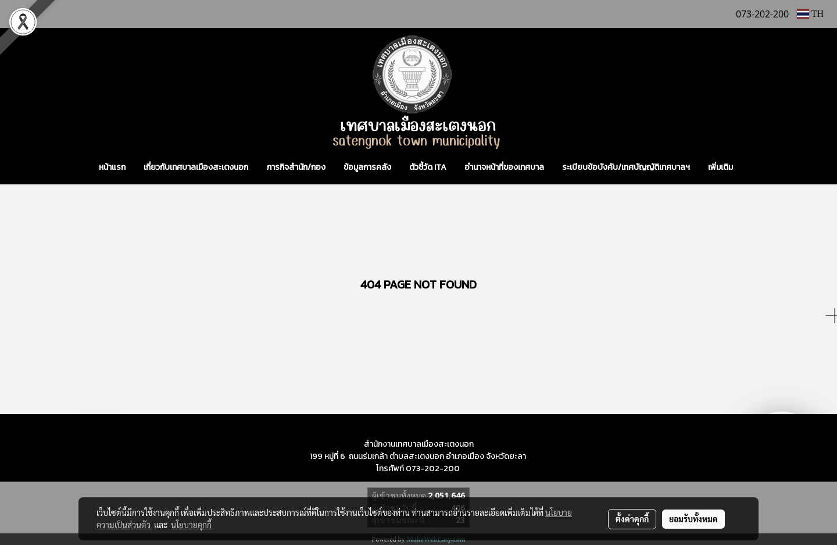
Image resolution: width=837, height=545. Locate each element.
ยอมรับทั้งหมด (693, 519)
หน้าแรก (112, 167)
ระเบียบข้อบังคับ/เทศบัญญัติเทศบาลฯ (626, 167)
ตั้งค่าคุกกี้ (632, 519)
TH (810, 14)
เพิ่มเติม (720, 167)
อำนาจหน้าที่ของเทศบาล (504, 167)
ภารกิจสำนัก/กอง (296, 167)
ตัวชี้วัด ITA (427, 167)
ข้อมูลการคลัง (367, 167)
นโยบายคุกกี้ (191, 524)
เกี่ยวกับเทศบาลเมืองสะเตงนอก (196, 167)
